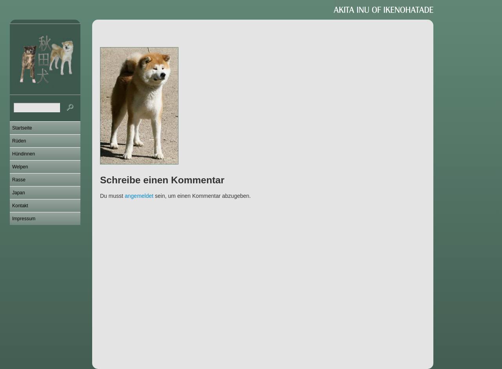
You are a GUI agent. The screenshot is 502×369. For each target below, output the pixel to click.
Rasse (18, 180)
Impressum (23, 218)
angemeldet (139, 196)
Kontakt (20, 205)
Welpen (20, 167)
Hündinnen (23, 154)
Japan (18, 192)
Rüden (19, 141)
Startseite (22, 128)
